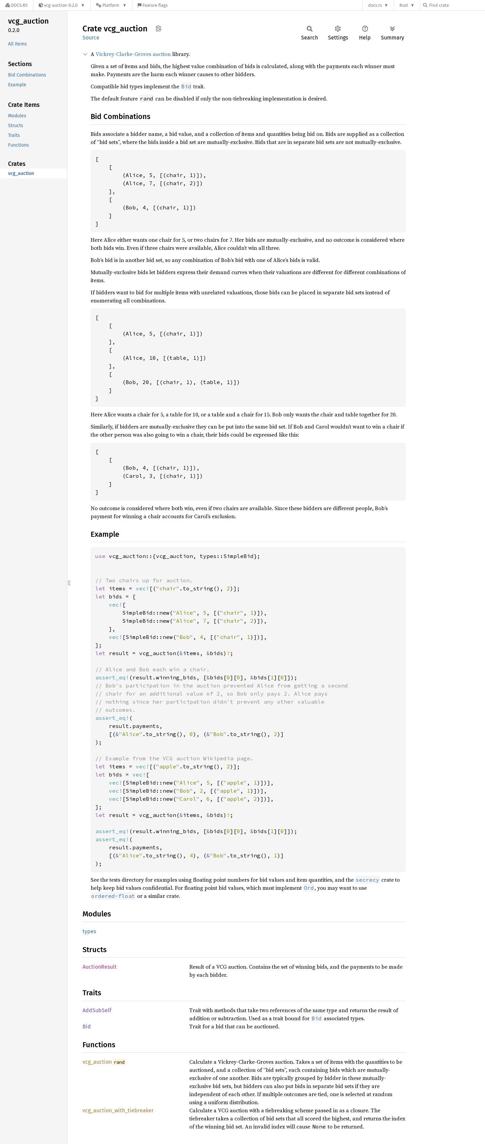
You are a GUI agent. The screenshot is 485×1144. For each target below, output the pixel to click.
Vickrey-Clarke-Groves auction (133, 54)
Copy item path (158, 28)
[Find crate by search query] (456, 5)
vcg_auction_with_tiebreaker (118, 1110)
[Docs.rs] (16, 5)
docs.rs (375, 5)
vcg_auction (97, 1062)
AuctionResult (100, 967)
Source (91, 37)
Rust (403, 5)
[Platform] (111, 5)
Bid (87, 1026)
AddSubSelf (97, 1010)
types (89, 931)
